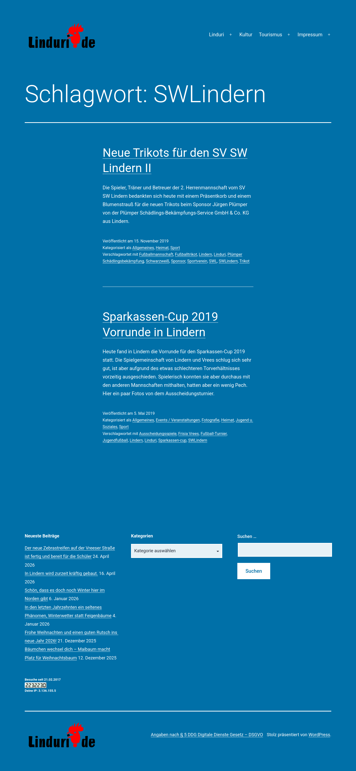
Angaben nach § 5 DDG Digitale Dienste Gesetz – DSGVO (207, 734)
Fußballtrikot (186, 254)
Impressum (310, 35)
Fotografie (210, 420)
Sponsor (178, 261)
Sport (175, 247)
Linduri (216, 35)
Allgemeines (143, 247)
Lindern (205, 254)
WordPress (319, 734)
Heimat (162, 247)
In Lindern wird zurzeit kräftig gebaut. (61, 573)
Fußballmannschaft (156, 254)
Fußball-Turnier (213, 433)
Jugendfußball (115, 440)
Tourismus (270, 35)
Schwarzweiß (157, 261)
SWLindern (228, 261)
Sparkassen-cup (172, 440)
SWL (213, 261)
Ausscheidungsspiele (158, 433)
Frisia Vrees (188, 433)
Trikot (245, 261)
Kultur (245, 35)
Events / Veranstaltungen (178, 420)
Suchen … (246, 536)
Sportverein (197, 261)
